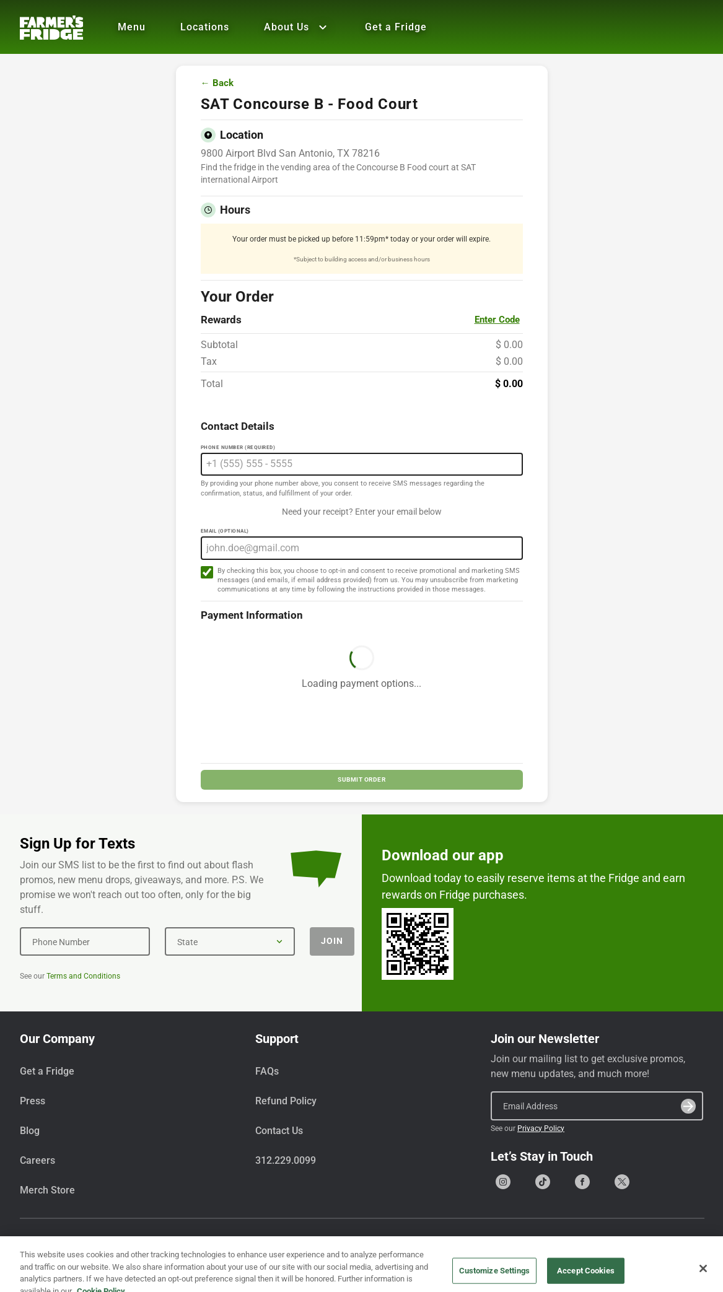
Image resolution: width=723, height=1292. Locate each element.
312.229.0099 (285, 1160)
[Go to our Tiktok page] (542, 1181)
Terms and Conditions (83, 976)
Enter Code (497, 319)
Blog (30, 1131)
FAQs (267, 1071)
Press (32, 1101)
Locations (204, 27)
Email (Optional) (225, 531)
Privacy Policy (540, 1128)
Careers (37, 1160)
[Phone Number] (85, 941)
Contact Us (279, 1131)
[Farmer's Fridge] (51, 27)
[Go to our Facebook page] (582, 1181)
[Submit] (688, 1106)
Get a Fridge (396, 27)
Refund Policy (286, 1101)
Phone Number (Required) (238, 447)
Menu (132, 27)
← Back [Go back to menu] (217, 83)
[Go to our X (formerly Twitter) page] (622, 1181)
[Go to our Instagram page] (503, 1181)
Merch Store (47, 1190)
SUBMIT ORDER (361, 779)
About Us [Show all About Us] (297, 27)
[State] (230, 941)
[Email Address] (597, 1105)
